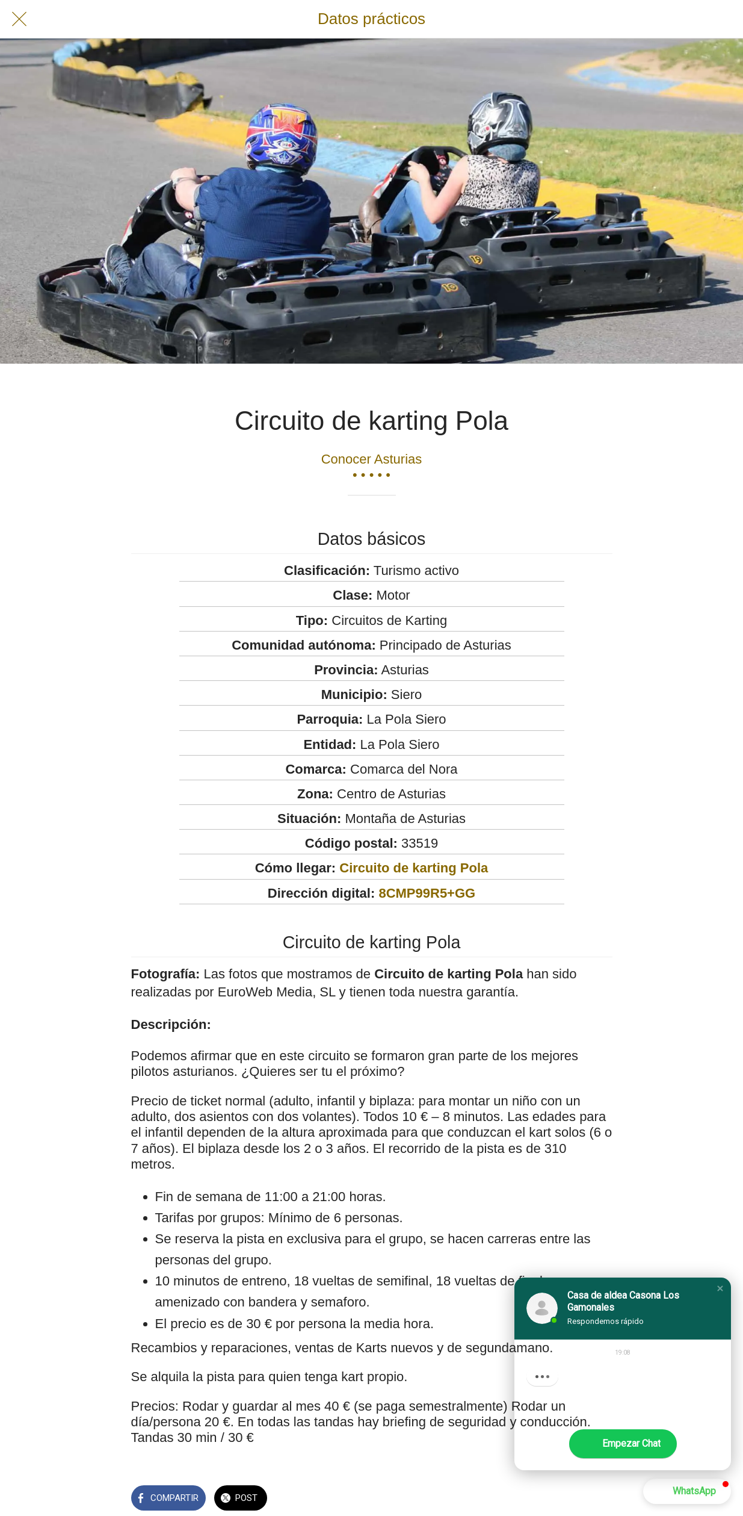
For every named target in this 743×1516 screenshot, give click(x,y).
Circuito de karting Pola (413, 867)
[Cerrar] (19, 19)
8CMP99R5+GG (426, 893)
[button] (720, 1288)
